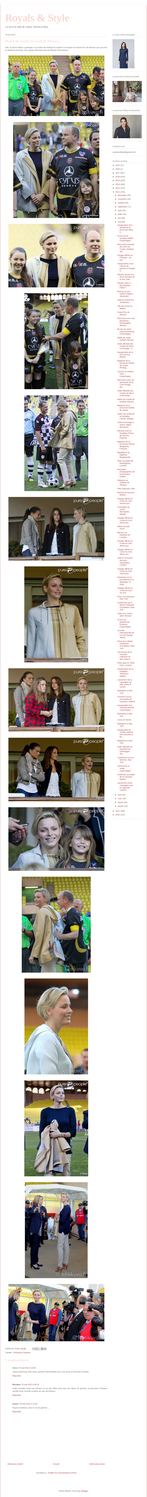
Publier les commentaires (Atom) (62, 1473)
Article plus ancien (97, 1464)
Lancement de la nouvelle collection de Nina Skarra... (124, 655)
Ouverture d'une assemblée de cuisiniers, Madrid (126, 699)
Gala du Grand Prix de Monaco (125, 301)
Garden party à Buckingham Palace (123, 285)
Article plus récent (15, 1464)
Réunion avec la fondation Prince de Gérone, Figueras (125, 434)
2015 (118, 180)
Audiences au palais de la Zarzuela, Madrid (126, 776)
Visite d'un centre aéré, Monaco (124, 614)
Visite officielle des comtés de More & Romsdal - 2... (125, 346)
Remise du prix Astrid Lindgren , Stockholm (125, 293)
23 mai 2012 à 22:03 (27, 1368)
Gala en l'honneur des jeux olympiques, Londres (125, 561)
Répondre (16, 1376)
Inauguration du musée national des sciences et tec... (125, 733)
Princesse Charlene (22, 1352)
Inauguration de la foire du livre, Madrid (125, 354)
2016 (118, 177)
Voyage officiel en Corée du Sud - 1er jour (125, 590)
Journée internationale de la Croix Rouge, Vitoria (125, 634)
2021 (118, 165)
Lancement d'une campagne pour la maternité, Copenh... (125, 786)
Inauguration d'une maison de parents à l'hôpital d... (126, 267)
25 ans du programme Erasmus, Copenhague (124, 623)
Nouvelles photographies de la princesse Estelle (126, 473)
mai (120, 222)
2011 (118, 811)
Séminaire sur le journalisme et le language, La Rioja (125, 580)
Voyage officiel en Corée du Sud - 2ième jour (125, 571)
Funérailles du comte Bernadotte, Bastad (123, 510)
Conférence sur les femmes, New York (125, 759)
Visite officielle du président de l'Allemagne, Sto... (124, 750)
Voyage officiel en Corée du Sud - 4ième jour (125, 543)
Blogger (84, 1491)
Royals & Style (37, 18)
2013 (118, 188)
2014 (118, 184)
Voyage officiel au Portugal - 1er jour (125, 257)
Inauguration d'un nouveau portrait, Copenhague (125, 707)
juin (120, 218)
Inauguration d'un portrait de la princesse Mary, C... (125, 228)
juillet (120, 214)
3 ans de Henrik (124, 720)
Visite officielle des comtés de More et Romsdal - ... (125, 393)
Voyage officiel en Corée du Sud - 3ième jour (125, 551)
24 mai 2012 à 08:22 (30, 1384)
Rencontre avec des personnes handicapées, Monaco (126, 322)
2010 (118, 815)
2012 (118, 192)
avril (120, 795)
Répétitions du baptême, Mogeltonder (123, 454)
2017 (118, 173)
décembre (122, 195)
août (120, 210)
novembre (122, 199)
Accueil (56, 1464)
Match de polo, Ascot (123, 527)
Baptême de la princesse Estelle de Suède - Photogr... (125, 364)
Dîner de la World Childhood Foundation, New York (125, 644)
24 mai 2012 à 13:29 (28, 1404)
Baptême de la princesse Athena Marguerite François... (126, 445)
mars (120, 798)
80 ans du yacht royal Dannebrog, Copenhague (126, 331)
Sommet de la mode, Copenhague (124, 768)
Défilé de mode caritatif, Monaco (125, 339)
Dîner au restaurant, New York (126, 597)
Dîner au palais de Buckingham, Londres (125, 463)
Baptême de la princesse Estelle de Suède (125, 407)
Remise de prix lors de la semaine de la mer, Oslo (125, 276)
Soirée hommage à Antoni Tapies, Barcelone (125, 424)
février (121, 802)
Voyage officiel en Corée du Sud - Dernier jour (125, 501)
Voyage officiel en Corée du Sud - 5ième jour (125, 520)
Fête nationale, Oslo (126, 489)
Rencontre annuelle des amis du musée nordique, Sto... (125, 248)
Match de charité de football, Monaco (125, 400)
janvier (121, 806)
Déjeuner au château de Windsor (123, 482)
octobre (121, 203)
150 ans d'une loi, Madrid (125, 307)
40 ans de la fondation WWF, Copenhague (125, 238)
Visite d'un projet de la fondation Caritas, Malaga (125, 416)
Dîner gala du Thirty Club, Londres (125, 664)
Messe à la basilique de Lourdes (123, 534)
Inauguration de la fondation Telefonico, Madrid (125, 672)
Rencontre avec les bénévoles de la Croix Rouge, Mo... (125, 383)
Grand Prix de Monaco (123, 313)
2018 (118, 169)
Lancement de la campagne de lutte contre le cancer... (124, 683)
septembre (123, 207)
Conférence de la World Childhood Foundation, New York (125, 606)
